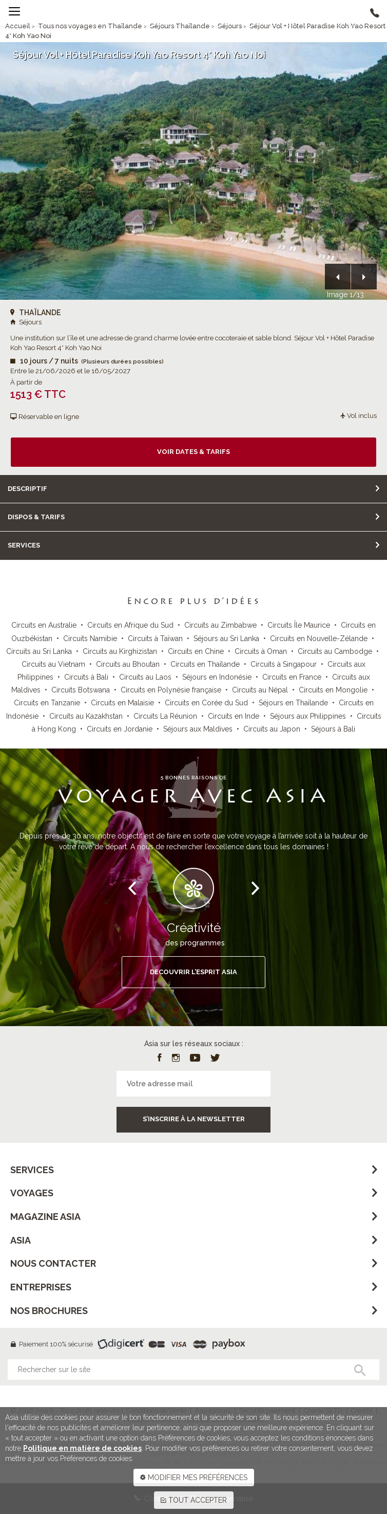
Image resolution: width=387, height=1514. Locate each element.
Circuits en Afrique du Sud (130, 625)
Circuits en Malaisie (122, 703)
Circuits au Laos (145, 677)
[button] (338, 276)
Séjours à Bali (333, 729)
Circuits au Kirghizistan (120, 651)
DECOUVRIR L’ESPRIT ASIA (193, 972)
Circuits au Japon (271, 729)
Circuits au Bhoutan (128, 664)
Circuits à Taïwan (155, 638)
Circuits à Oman (261, 651)
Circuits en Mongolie (333, 690)
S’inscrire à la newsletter (194, 1119)
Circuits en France (291, 677)
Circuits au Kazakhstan (86, 716)
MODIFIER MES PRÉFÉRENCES (193, 1477)
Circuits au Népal (260, 690)
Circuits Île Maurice (298, 625)
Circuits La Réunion (165, 716)
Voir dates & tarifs (193, 451)
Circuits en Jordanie (119, 729)
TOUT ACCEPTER (194, 1500)
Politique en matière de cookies (82, 1448)
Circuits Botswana (80, 690)
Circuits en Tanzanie (47, 703)
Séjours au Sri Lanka (226, 638)
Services (24, 545)
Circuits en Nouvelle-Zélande (318, 638)
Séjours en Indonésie (216, 677)
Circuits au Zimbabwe (220, 625)
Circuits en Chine (196, 651)
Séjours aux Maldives (198, 729)
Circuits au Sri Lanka (39, 651)
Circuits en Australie (43, 625)
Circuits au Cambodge (335, 651)
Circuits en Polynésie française (171, 690)
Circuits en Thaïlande (205, 664)
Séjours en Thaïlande (293, 703)
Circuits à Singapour (283, 664)
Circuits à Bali (86, 677)
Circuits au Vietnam (53, 664)
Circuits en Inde (233, 716)
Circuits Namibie (90, 638)
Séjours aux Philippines (308, 716)
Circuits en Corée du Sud (206, 703)
